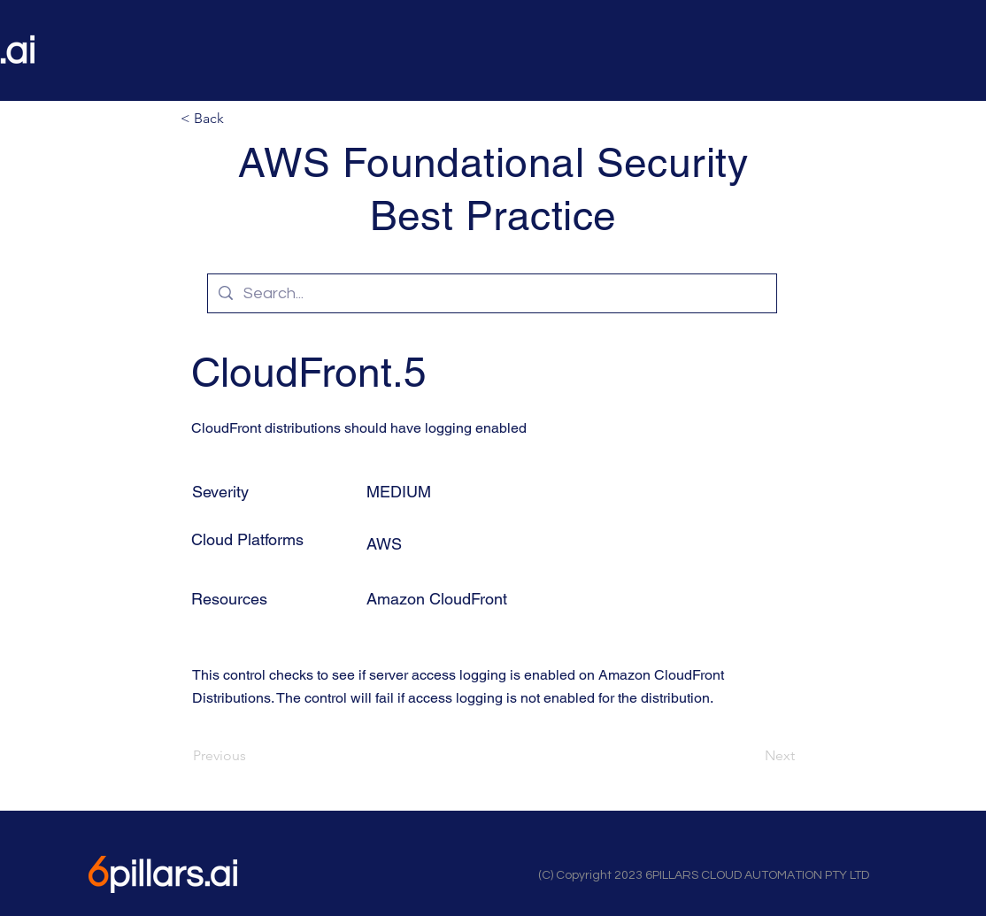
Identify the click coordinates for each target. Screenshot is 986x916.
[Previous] (251, 756)
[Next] (750, 756)
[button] (239, 118)
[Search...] (491, 293)
